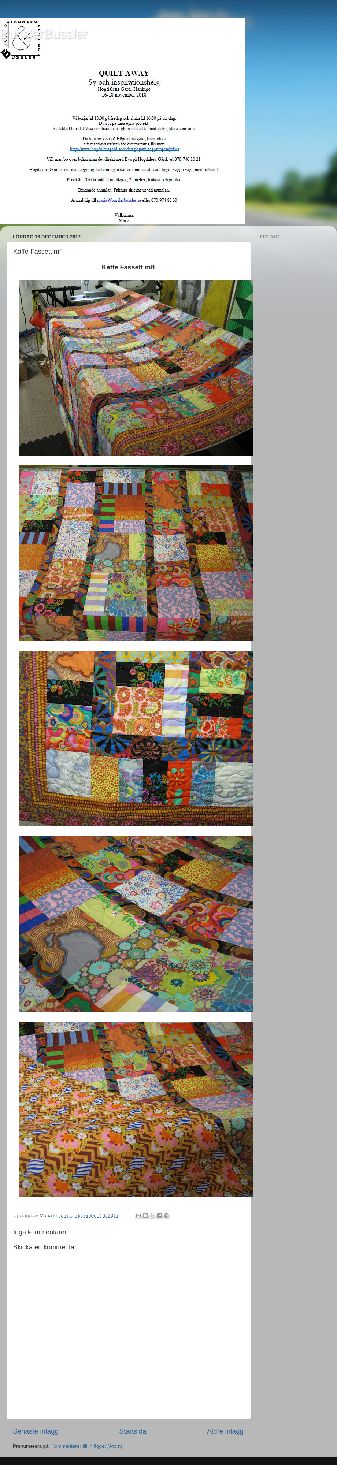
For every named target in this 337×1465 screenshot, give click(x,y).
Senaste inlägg (36, 1431)
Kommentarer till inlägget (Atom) (86, 1446)
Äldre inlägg (225, 1431)
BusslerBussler (44, 33)
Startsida (133, 1431)
